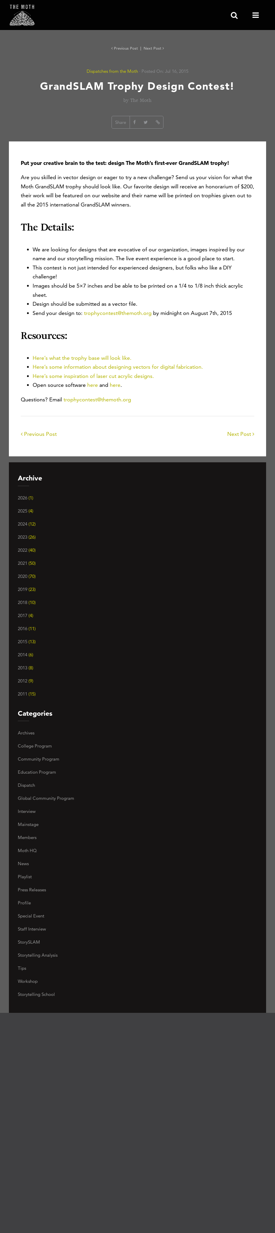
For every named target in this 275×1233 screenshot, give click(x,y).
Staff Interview (32, 929)
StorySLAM (29, 942)
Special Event (31, 916)
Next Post (154, 48)
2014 (25, 655)
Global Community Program (46, 798)
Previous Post (125, 48)
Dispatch (26, 785)
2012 (25, 681)
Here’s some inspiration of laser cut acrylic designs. (93, 376)
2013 (25, 668)
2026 (25, 498)
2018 (27, 602)
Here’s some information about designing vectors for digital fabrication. (118, 366)
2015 (27, 641)
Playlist (25, 876)
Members (27, 837)
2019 (27, 589)
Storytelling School (36, 994)
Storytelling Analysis (38, 955)
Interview (27, 811)
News (23, 863)
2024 (27, 524)
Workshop (28, 981)
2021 (27, 563)
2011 (27, 694)
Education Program (37, 772)
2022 (27, 550)
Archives (26, 733)
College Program (35, 746)
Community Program (38, 759)
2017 (25, 615)
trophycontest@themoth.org (118, 313)
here (92, 384)
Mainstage (28, 824)
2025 (25, 511)
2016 (27, 628)
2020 (27, 576)
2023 (27, 537)
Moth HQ (27, 850)
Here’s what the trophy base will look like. (82, 357)
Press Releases (32, 890)
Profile (24, 903)
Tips (22, 968)
